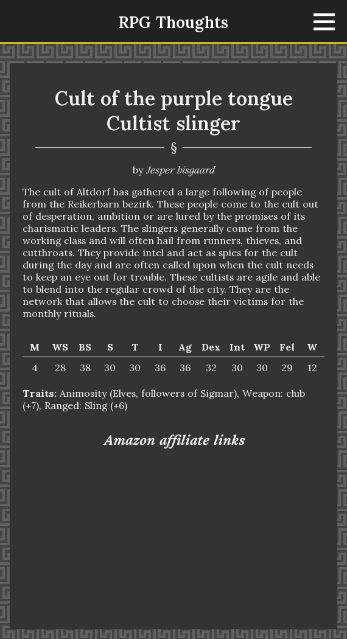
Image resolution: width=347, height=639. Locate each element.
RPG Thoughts (173, 22)
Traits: (40, 393)
